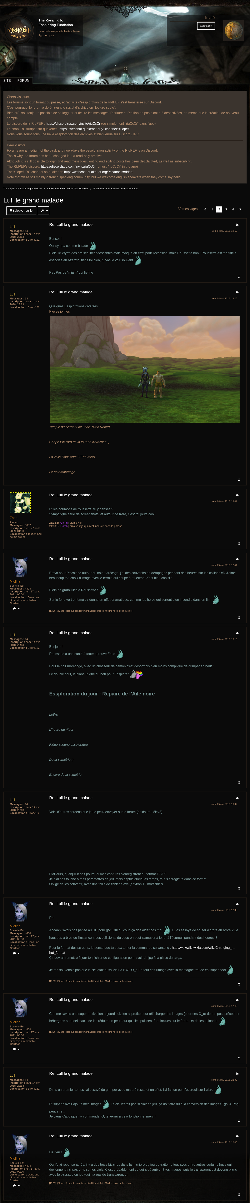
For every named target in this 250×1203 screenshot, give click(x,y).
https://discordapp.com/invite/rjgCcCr (73, 123)
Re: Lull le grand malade (70, 224)
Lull (12, 227)
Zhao (13, 518)
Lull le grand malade (33, 200)
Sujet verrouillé (21, 210)
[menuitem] (22, 210)
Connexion (206, 25)
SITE (7, 80)
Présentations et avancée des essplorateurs (115, 188)
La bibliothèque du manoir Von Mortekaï (67, 188)
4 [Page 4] (233, 209)
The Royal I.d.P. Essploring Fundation (22, 188)
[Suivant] (240, 209)
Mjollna (15, 581)
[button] (205, 209)
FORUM (24, 80)
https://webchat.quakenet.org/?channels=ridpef (94, 129)
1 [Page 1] (212, 209)
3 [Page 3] (226, 209)
